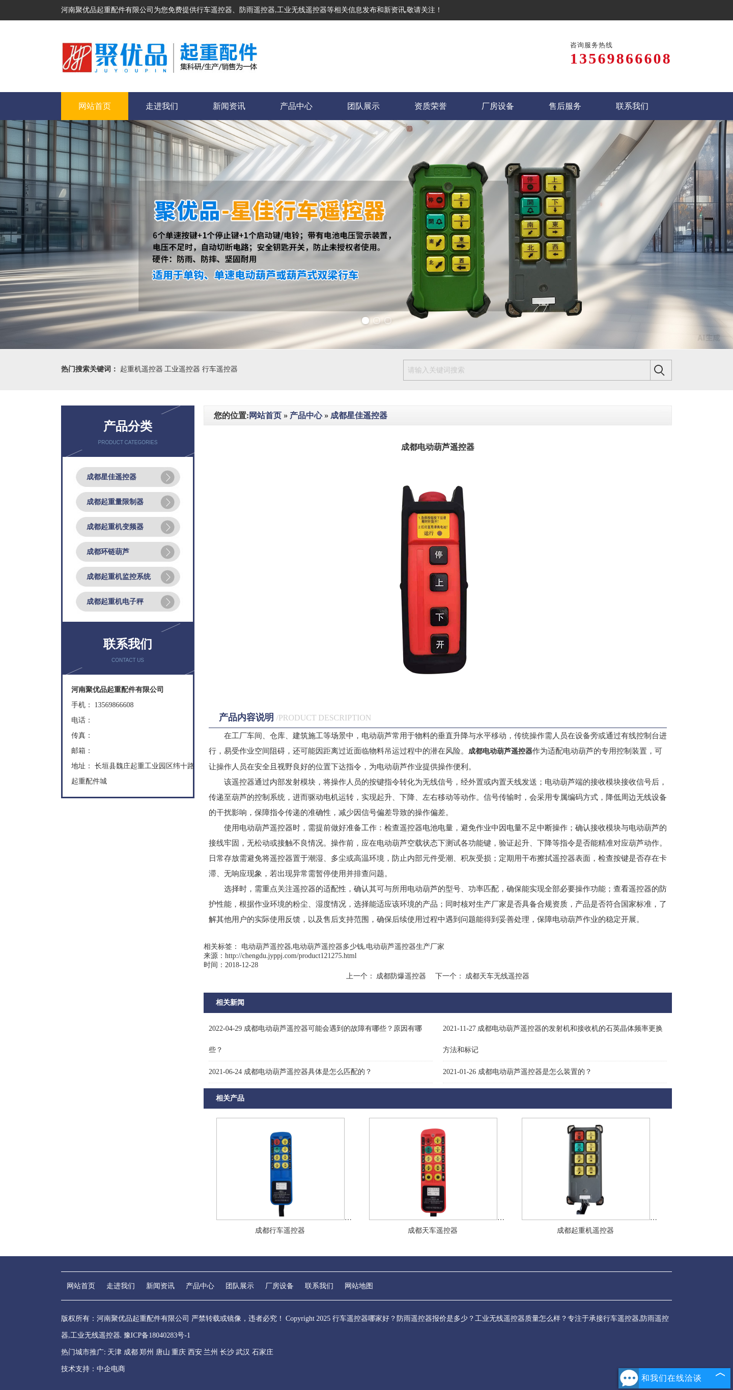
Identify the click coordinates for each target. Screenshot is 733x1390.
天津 (114, 1352)
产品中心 (306, 415)
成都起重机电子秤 (115, 601)
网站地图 (359, 1286)
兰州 (211, 1352)
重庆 (179, 1352)
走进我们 (120, 1286)
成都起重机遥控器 (585, 1230)
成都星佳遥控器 (111, 477)
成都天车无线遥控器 (497, 976)
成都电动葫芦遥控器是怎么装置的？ (517, 1072)
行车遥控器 (214, 10)
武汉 (243, 1352)
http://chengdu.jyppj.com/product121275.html (291, 956)
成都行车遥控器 (280, 1230)
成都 (131, 1352)
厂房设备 (279, 1286)
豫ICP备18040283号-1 (157, 1335)
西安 (195, 1352)
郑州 (146, 1352)
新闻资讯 (160, 1286)
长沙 (227, 1352)
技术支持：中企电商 (93, 1369)
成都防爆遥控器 (401, 976)
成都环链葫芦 (108, 552)
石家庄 (262, 1352)
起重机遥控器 (142, 369)
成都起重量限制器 (115, 502)
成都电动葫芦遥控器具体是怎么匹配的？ (290, 1072)
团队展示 (239, 1286)
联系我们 (319, 1286)
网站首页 (265, 415)
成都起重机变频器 (115, 527)
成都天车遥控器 (433, 1230)
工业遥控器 (183, 369)
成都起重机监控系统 (119, 577)
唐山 (163, 1352)
